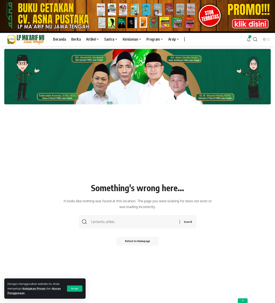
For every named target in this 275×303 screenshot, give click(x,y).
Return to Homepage (137, 241)
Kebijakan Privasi (34, 288)
